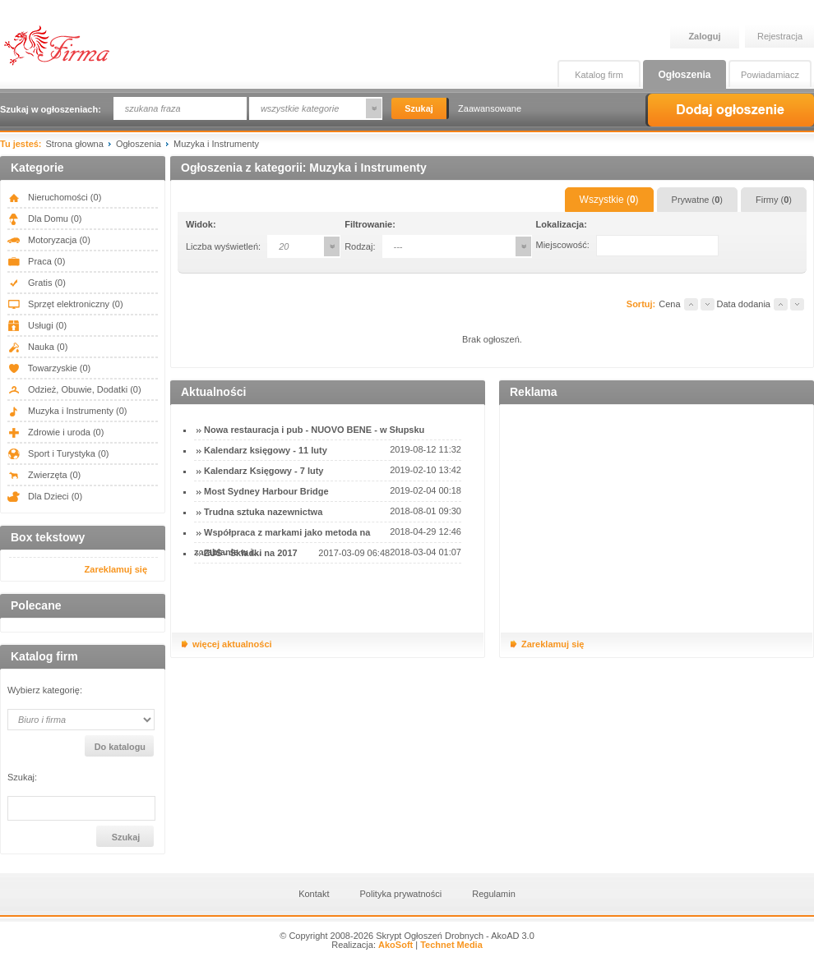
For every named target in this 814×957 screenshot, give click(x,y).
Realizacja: (372, 945)
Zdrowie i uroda (55, 432)
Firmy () (774, 200)
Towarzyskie (48, 368)
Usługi (37, 325)
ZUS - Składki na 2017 (251, 553)
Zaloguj (704, 36)
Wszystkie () (609, 199)
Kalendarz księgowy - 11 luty (265, 450)
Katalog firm (599, 75)
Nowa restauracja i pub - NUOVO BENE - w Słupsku (314, 430)
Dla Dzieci (44, 496)
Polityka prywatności (401, 894)
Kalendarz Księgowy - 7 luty (263, 471)
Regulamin (494, 894)
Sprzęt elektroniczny (65, 304)
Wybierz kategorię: (44, 690)
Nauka (37, 347)
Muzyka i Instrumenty (67, 411)
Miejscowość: (563, 245)
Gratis (36, 283)
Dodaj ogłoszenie (729, 110)
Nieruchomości (54, 197)
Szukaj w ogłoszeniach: (50, 109)
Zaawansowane (489, 108)
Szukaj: (22, 777)
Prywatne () (697, 200)
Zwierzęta (44, 475)
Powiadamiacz (770, 75)
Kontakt (313, 894)
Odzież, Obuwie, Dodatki (74, 389)
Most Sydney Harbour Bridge (266, 491)
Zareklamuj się (116, 569)
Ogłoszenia (684, 75)
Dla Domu (44, 218)
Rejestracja (779, 36)
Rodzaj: (360, 246)
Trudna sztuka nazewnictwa (263, 512)
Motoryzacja (48, 240)
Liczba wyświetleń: (223, 246)
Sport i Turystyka (58, 453)
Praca (36, 261)
